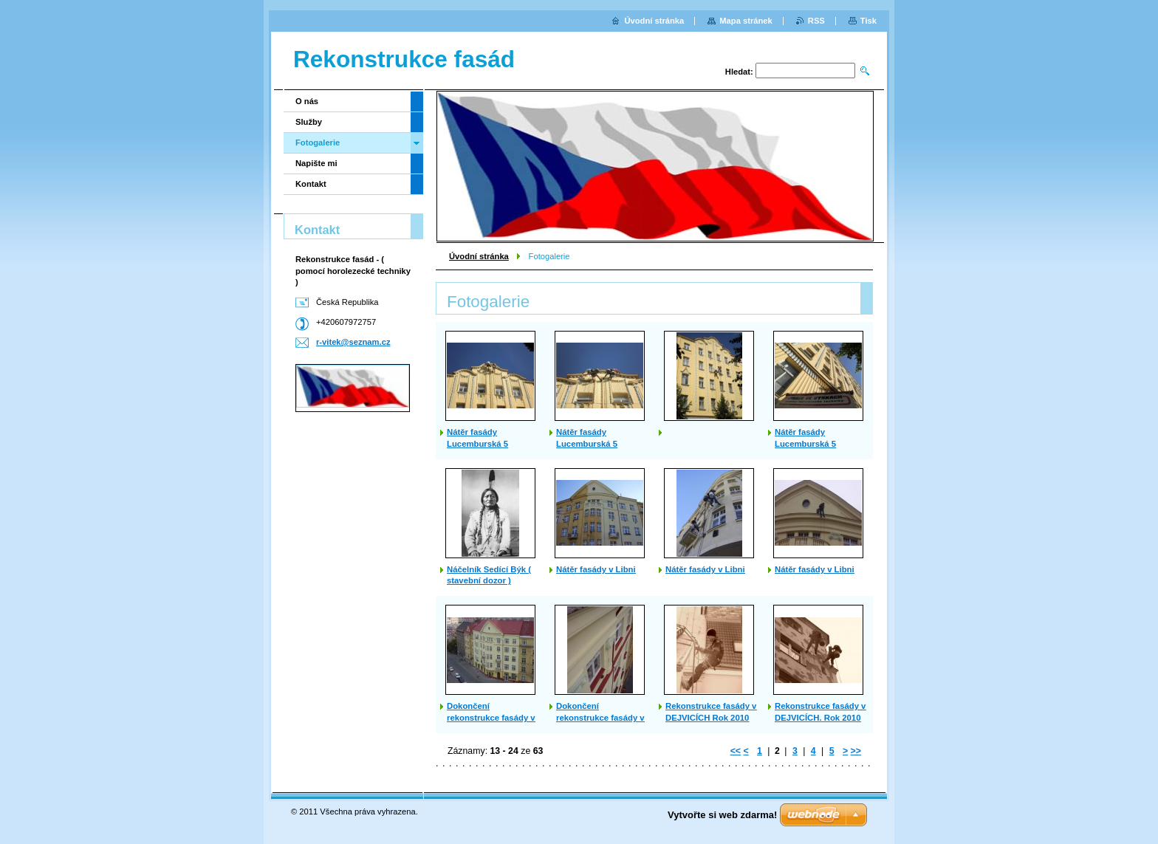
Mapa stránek (745, 20)
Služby (308, 121)
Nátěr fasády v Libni (596, 569)
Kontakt (310, 183)
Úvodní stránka (479, 256)
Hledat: (739, 71)
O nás (306, 101)
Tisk (868, 20)
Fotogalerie (317, 142)
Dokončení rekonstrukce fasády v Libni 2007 (491, 717)
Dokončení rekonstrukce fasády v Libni (600, 717)
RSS (816, 20)
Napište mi (316, 163)
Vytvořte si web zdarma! (722, 814)
